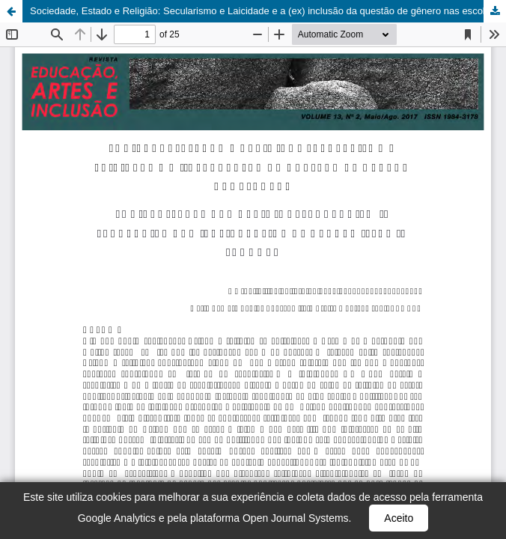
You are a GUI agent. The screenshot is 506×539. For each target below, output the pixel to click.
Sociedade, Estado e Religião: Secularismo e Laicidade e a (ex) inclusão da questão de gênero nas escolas (263, 10)
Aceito (398, 518)
